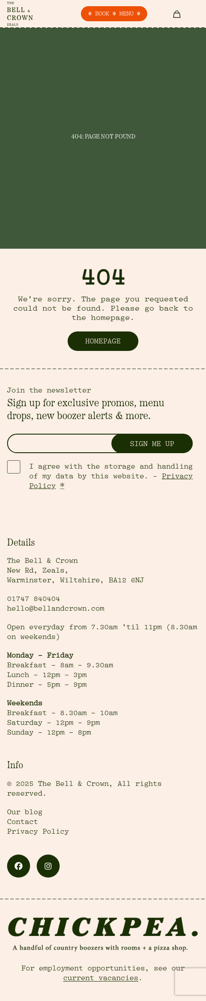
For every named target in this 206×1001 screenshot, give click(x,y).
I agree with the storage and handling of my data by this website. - (111, 476)
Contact (22, 822)
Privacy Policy (38, 831)
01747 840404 (33, 599)
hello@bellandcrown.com (55, 608)
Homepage (103, 341)
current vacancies (100, 978)
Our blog (24, 812)
